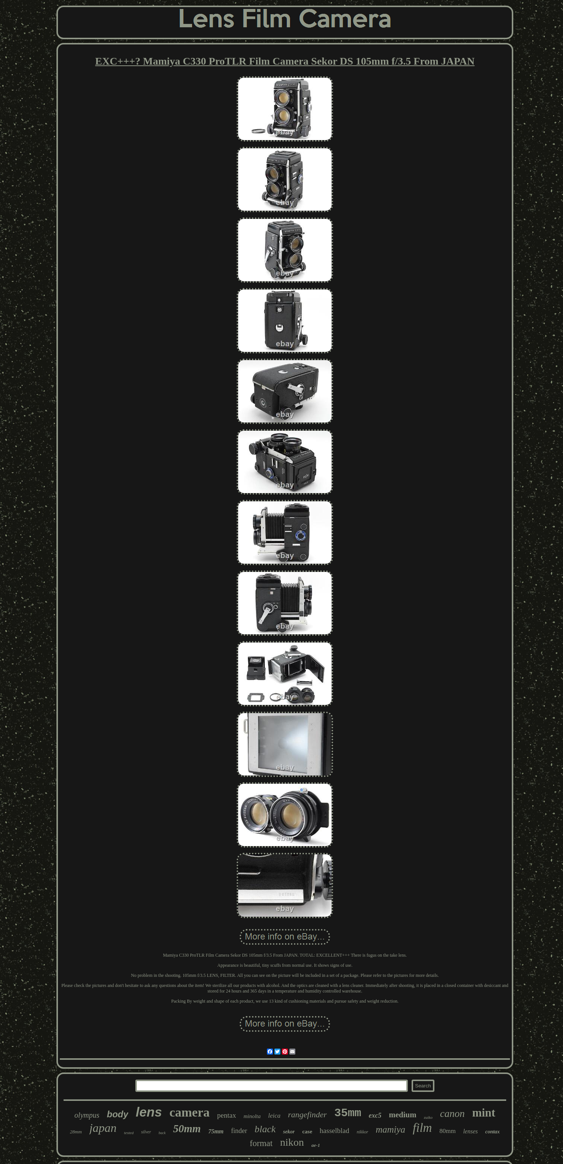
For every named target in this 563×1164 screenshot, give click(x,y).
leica (274, 1115)
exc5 (375, 1115)
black (265, 1129)
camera (189, 1112)
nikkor (362, 1131)
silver (146, 1131)
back (162, 1133)
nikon (292, 1142)
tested (129, 1132)
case (307, 1131)
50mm (187, 1128)
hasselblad (334, 1130)
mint (483, 1112)
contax (492, 1131)
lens (149, 1112)
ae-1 (315, 1145)
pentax (226, 1115)
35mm (347, 1113)
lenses (470, 1131)
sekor (289, 1131)
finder (239, 1130)
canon (452, 1113)
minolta (252, 1116)
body (117, 1114)
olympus (86, 1115)
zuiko (428, 1117)
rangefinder (307, 1114)
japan (103, 1127)
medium (402, 1114)
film (422, 1127)
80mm (447, 1130)
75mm (216, 1131)
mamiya (390, 1129)
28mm (76, 1131)
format (261, 1143)
